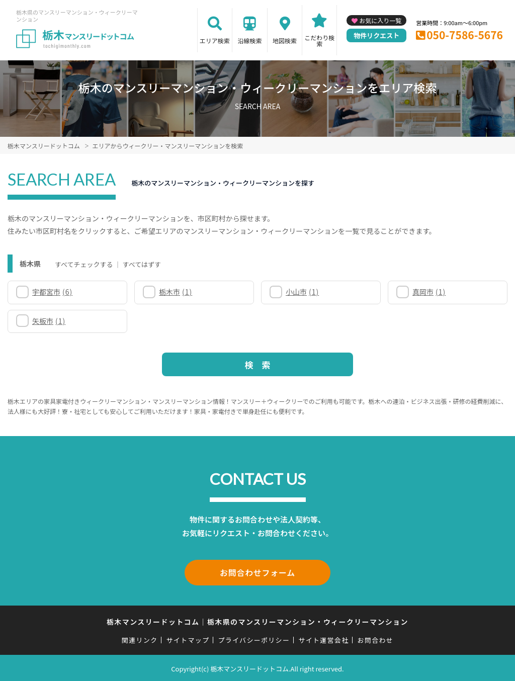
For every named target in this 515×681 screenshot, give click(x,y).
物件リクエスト (376, 35)
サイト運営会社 (323, 638)
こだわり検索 (319, 40)
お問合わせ (376, 638)
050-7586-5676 (464, 34)
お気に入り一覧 (380, 20)
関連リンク (140, 638)
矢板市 (48, 321)
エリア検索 (215, 40)
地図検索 (285, 40)
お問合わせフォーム (257, 572)
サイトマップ (188, 638)
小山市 (302, 292)
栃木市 (175, 292)
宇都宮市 (52, 292)
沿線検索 (249, 40)
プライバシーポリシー (254, 638)
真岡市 (429, 292)
